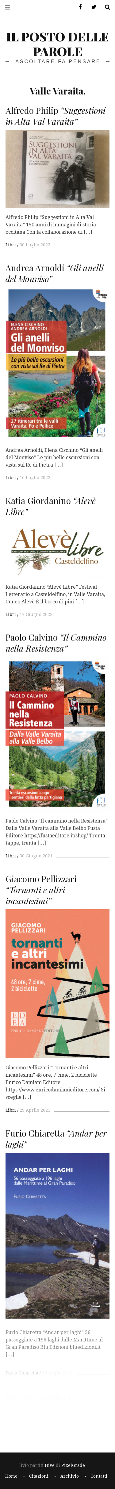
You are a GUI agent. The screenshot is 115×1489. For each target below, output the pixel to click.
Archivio (69, 1476)
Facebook (78, 7)
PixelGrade (73, 1465)
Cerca (105, 7)
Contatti (98, 1476)
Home (11, 1476)
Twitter (92, 7)
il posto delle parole (57, 43)
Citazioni (38, 1476)
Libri (11, 244)
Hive (50, 1465)
